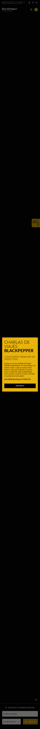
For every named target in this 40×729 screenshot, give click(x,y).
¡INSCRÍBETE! (20, 386)
